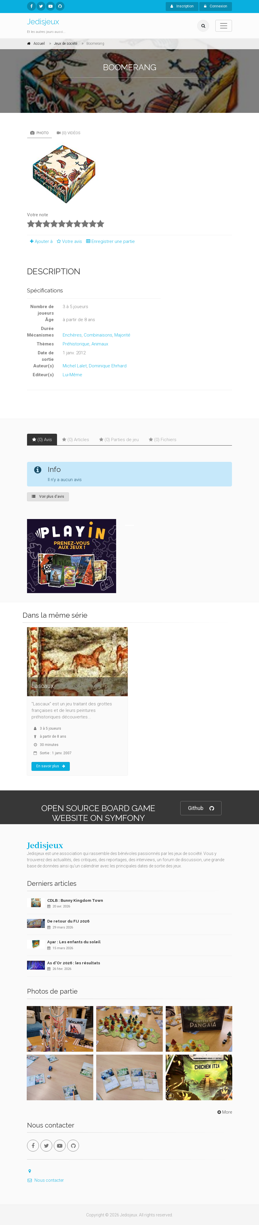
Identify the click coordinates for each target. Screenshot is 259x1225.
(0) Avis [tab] (42, 439)
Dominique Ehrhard (108, 366)
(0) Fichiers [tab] (162, 439)
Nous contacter (45, 1180)
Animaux (99, 344)
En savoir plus (50, 766)
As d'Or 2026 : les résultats (73, 963)
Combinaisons (98, 335)
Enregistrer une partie (109, 241)
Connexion (215, 6)
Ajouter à (40, 241)
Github (201, 808)
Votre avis (68, 241)
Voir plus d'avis (48, 496)
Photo (39, 133)
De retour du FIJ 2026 (68, 921)
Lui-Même (72, 374)
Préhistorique (76, 344)
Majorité (122, 335)
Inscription (182, 6)
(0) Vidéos (68, 133)
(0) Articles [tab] (75, 439)
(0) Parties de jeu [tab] (119, 439)
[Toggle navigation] (223, 26)
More (224, 1112)
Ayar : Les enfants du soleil (73, 942)
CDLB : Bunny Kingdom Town (75, 900)
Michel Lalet (75, 366)
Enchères (72, 335)
